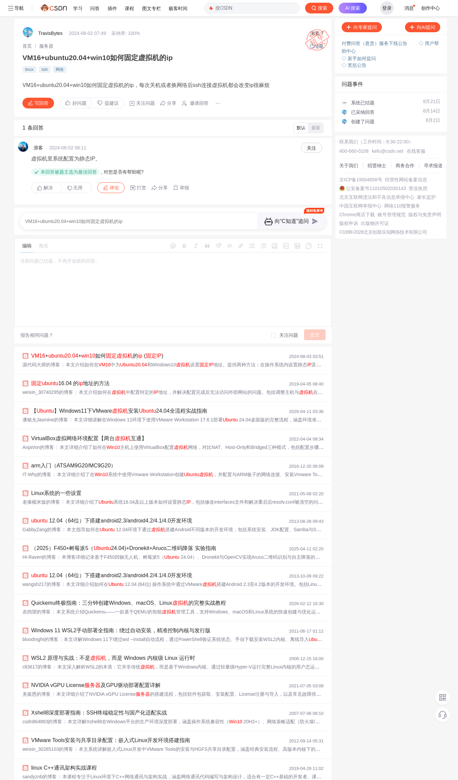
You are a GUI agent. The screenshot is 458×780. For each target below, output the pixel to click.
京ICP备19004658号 (360, 163)
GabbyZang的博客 (41, 513)
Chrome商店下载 (357, 198)
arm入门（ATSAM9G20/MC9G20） (73, 449)
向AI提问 (422, 11)
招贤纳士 (376, 149)
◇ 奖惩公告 (354, 49)
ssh (45, 53)
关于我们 (348, 149)
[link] (27, 30)
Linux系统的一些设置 (56, 477)
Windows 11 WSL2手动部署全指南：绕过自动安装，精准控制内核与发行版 (121, 614)
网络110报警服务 (402, 189)
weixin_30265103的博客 (47, 733)
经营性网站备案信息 (406, 163)
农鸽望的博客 (36, 595)
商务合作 (405, 149)
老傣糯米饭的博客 (41, 486)
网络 (60, 53)
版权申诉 (348, 207)
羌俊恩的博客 (36, 678)
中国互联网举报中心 (360, 189)
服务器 (46, 30)
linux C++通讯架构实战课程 (64, 751)
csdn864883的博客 (42, 705)
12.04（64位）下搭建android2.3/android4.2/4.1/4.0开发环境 (111, 504)
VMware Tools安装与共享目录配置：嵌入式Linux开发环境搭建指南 (110, 724)
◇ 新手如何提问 (359, 42)
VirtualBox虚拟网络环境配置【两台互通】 (89, 422)
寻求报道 (433, 149)
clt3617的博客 (37, 650)
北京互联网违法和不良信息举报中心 (376, 181)
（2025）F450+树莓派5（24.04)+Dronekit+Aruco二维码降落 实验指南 (123, 532)
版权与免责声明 (424, 198)
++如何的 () (97, 339)
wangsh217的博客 (41, 568)
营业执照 (418, 172)
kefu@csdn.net (387, 135)
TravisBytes (50, 17)
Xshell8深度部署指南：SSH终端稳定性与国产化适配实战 (99, 696)
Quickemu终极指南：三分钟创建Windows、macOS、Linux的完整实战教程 (128, 587)
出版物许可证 (375, 207)
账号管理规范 (392, 198)
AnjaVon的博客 (38, 431)
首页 (27, 30)
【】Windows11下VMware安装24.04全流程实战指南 (119, 395)
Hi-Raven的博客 (39, 541)
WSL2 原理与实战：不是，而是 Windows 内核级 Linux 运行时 (113, 642)
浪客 (38, 131)
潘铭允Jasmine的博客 (45, 403)
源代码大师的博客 (41, 348)
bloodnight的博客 (40, 623)
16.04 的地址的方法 (70, 367)
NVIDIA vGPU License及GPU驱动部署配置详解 (96, 669)
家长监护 (426, 181)
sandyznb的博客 (39, 760)
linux (29, 53)
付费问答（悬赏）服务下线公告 (375, 27)
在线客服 (416, 135)
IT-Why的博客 (36, 458)
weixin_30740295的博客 (47, 376)
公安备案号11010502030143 (376, 172)
